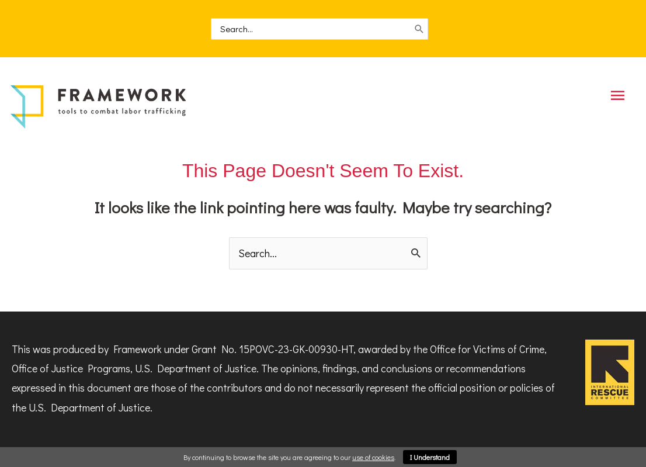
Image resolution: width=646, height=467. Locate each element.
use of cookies (373, 457)
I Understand (430, 457)
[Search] (419, 29)
